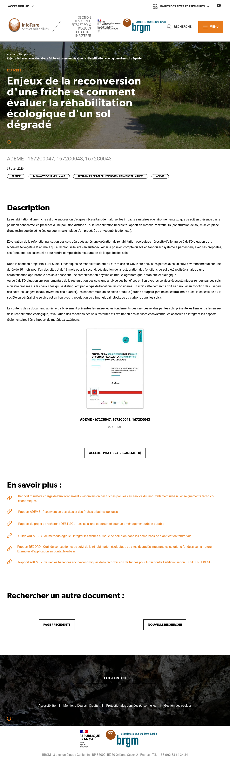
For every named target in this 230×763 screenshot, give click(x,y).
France (16, 176)
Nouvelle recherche (165, 624)
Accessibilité (21, 6)
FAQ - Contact (115, 678)
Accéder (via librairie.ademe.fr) (115, 453)
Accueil (11, 54)
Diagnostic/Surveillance (49, 176)
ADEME (160, 176)
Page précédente (56, 624)
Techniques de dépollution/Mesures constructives (111, 176)
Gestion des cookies (178, 705)
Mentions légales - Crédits (80, 705)
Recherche (179, 26)
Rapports (25, 54)
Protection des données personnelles (131, 705)
